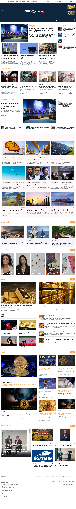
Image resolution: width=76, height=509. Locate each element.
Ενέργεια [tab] (66, 137)
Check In (56, 1)
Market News (5, 425)
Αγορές (48, 20)
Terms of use (64, 481)
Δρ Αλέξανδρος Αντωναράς (66, 236)
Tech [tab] (46, 137)
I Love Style (43, 1)
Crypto (44, 20)
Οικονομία (10, 20)
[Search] (69, 20)
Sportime (28, 1)
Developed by (69, 484)
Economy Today (34, 1)
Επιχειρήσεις (17, 20)
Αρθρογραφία (54, 20)
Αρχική (58, 481)
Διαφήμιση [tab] (71, 137)
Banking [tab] (42, 137)
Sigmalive (18, 1)
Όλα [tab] (39, 137)
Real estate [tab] (50, 137)
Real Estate (31, 20)
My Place (70, 1)
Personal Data (72, 481)
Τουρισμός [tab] (61, 137)
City (39, 1)
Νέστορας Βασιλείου (14, 236)
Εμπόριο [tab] (56, 137)
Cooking (65, 1)
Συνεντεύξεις (37, 20)
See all (72, 222)
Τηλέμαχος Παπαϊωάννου (40, 236)
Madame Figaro (50, 1)
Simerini (23, 1)
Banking (25, 20)
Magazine (61, 1)
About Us (52, 481)
